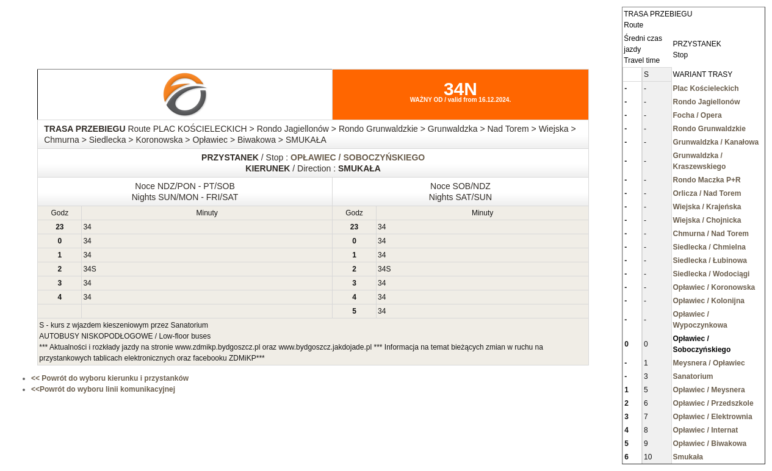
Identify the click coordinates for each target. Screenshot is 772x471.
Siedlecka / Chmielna (709, 247)
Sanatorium (693, 376)
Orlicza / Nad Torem (707, 193)
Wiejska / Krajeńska (707, 207)
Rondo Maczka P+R (707, 180)
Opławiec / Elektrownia (712, 416)
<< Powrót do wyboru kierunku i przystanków (110, 378)
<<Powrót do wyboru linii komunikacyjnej (103, 389)
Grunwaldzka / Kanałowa (716, 142)
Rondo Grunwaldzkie (709, 128)
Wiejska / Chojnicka (707, 220)
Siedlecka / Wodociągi (711, 274)
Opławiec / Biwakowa (710, 443)
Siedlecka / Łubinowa (710, 260)
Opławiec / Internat (705, 430)
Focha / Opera (697, 115)
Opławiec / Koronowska (714, 287)
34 (87, 227)
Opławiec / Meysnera (709, 390)
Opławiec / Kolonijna (709, 301)
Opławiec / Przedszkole (713, 403)
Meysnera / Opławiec (709, 363)
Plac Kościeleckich (706, 88)
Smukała (688, 457)
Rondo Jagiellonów (706, 102)
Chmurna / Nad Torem (711, 233)
